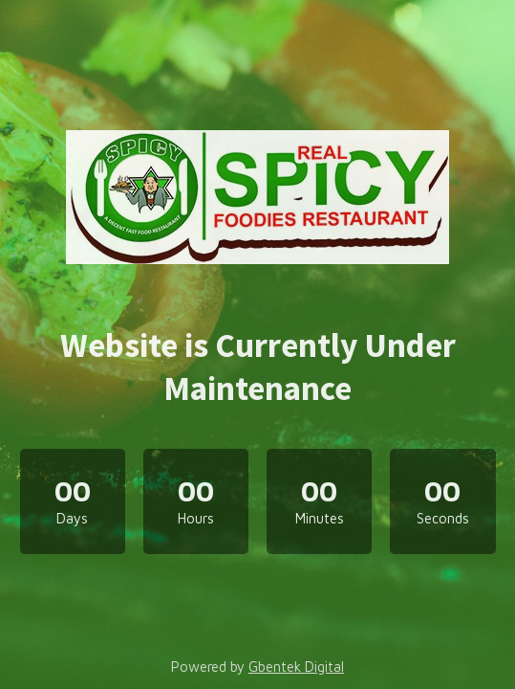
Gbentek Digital (296, 666)
